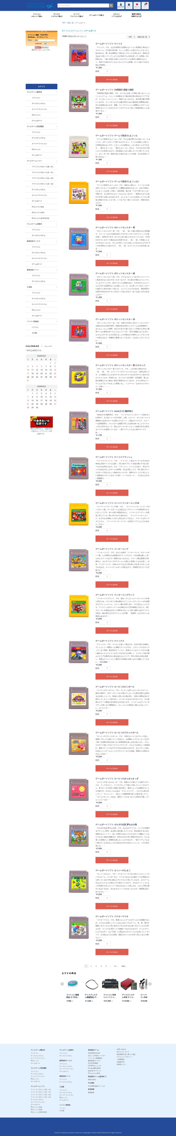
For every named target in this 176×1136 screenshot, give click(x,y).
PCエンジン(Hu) (36, 1107)
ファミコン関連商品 (95, 1058)
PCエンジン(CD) (36, 1109)
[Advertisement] (41, 70)
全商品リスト (121, 1064)
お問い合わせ (121, 1049)
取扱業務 (91, 1089)
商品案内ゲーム (93, 1050)
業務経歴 (91, 1092)
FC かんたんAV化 (94, 1073)
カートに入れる (111, 79)
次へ (115, 966)
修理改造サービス (65, 1060)
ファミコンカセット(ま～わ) (41, 1097)
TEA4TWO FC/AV (94, 1053)
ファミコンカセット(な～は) (41, 1094)
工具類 (61, 1087)
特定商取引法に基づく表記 (126, 1054)
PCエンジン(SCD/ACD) (39, 1112)
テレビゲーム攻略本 (66, 1050)
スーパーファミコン (38, 1058)
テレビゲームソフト (75, 31)
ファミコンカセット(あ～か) (41, 1089)
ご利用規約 (120, 1059)
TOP (63, 23)
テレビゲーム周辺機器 (38, 1068)
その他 (61, 1110)
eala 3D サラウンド (94, 1071)
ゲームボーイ (90, 31)
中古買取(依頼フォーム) (96, 1086)
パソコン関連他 (64, 1105)
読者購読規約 (38, 43)
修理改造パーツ (64, 1076)
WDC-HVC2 (92, 1080)
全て (63, 31)
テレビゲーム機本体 (38, 1050)
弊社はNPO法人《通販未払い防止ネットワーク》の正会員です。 (41, 428)
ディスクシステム (37, 1056)
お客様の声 (120, 1062)
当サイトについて (123, 1052)
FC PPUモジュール (94, 1066)
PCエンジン (35, 1061)
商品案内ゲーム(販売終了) (97, 1076)
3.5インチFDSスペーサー (97, 1056)
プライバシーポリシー (124, 1057)
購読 (30, 40)
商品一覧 (70, 23)
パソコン (62, 1108)
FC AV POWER (93, 1063)
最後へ (124, 966)
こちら (43, 50)
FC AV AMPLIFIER (94, 1068)
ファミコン (35, 1053)
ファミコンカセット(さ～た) (41, 1092)
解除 (35, 40)
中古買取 (91, 1083)
